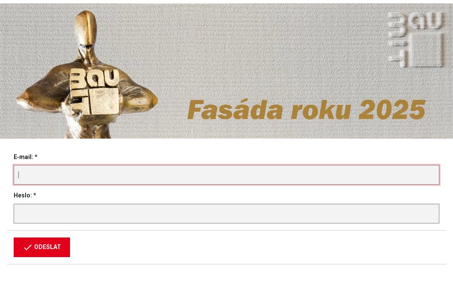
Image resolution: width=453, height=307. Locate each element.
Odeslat (42, 247)
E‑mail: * (26, 157)
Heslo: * (25, 195)
